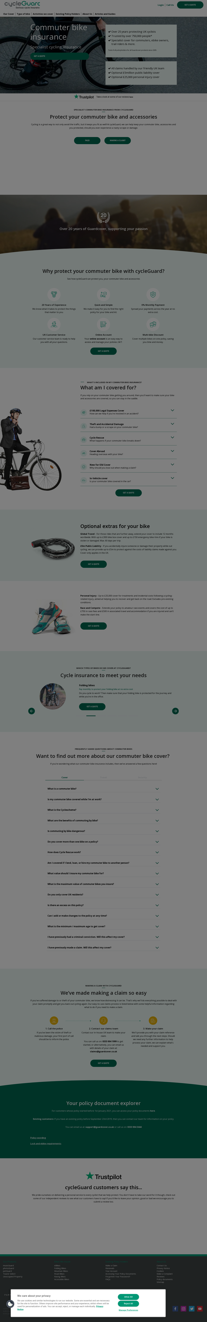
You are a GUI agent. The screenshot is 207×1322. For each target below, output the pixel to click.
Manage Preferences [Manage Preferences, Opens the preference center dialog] (128, 1310)
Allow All (128, 1297)
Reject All (128, 1304)
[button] (10, 1304)
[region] (88, 1303)
